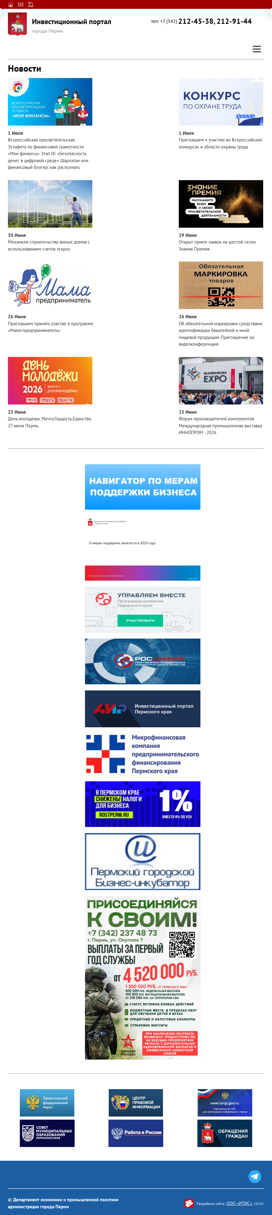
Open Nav (259, 45)
